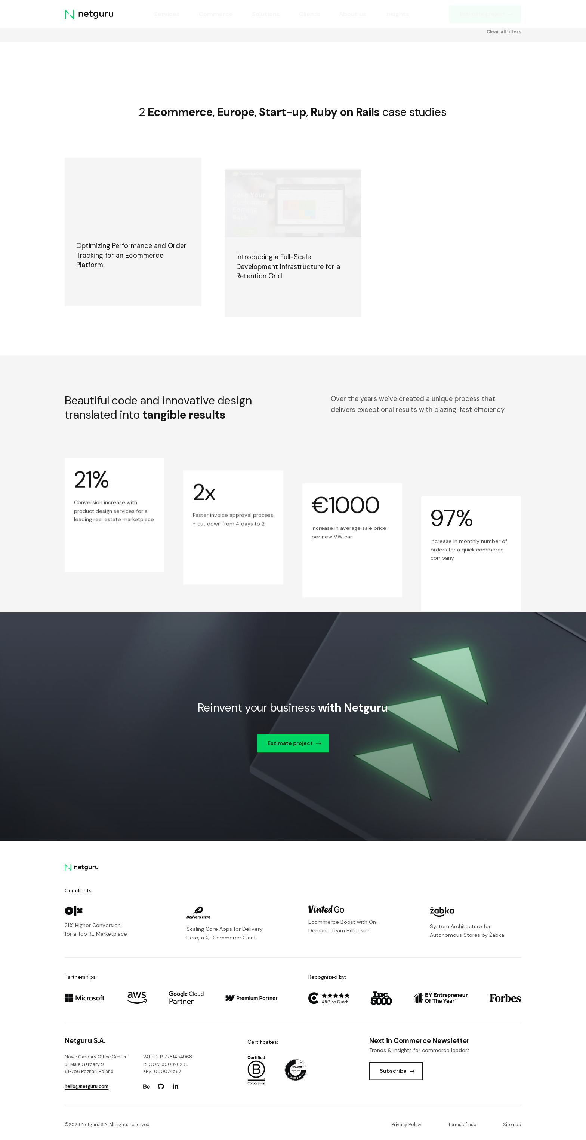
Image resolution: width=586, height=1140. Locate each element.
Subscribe (397, 1070)
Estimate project (486, 13)
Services (167, 14)
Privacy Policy (406, 1125)
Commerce (216, 14)
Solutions (266, 14)
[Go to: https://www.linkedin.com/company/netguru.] (175, 1086)
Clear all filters (504, 32)
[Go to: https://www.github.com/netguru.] (161, 1086)
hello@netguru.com (86, 1086)
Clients (309, 14)
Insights (398, 14)
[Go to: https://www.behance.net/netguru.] (146, 1086)
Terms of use (462, 1125)
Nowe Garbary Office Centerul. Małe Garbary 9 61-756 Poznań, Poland (96, 1064)
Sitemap (512, 1125)
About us (353, 14)
